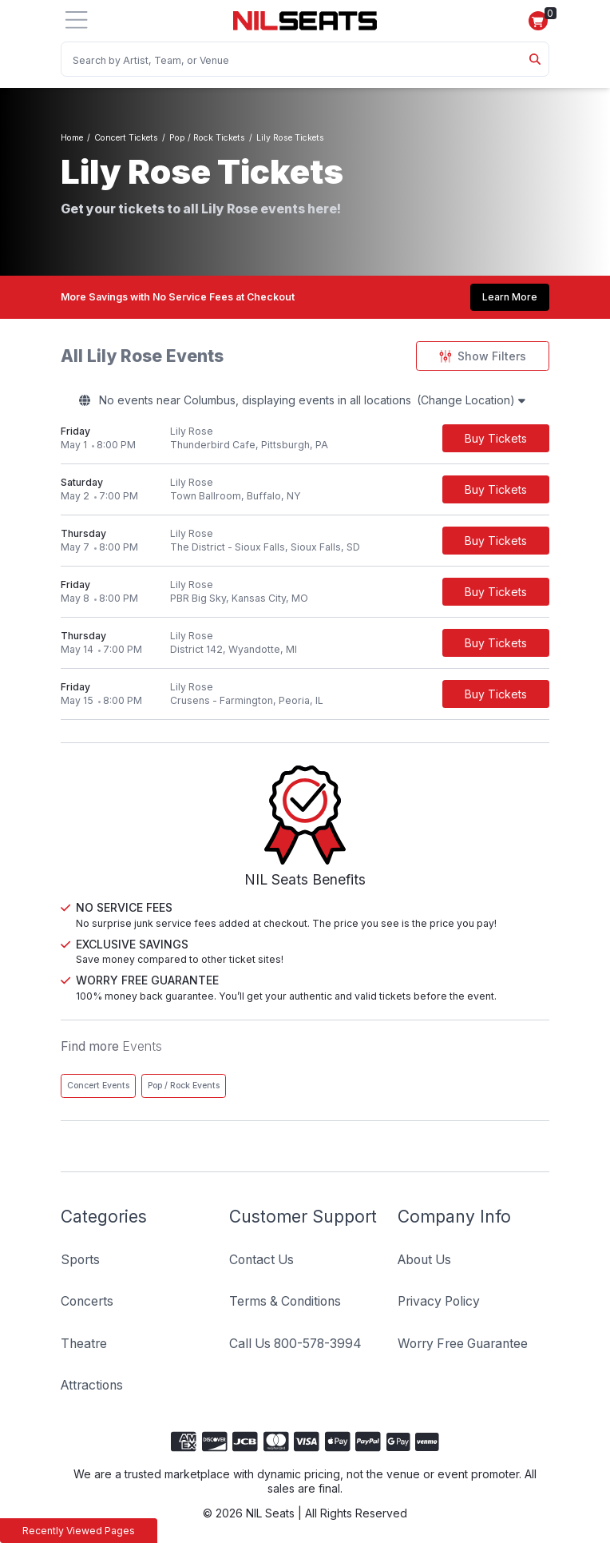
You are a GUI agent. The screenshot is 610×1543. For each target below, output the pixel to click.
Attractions (92, 1385)
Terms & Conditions (285, 1301)
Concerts (87, 1301)
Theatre (84, 1343)
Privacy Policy (439, 1301)
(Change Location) (471, 400)
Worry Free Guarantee (463, 1343)
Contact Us (261, 1259)
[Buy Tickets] (495, 438)
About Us (424, 1259)
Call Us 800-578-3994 (295, 1343)
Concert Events (98, 1085)
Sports (80, 1259)
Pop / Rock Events (184, 1085)
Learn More (509, 297)
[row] (305, 438)
